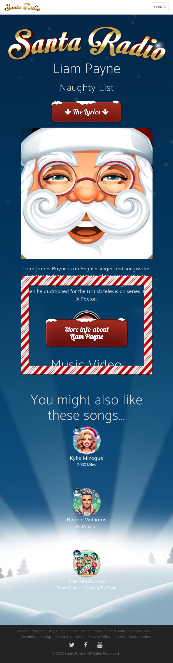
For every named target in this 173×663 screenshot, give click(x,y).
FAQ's (52, 631)
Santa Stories (140, 636)
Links (80, 636)
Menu (161, 8)
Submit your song (75, 631)
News (23, 631)
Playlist (37, 631)
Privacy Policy (99, 636)
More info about (86, 333)
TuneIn (119, 636)
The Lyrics (86, 111)
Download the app (35, 636)
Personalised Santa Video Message (124, 631)
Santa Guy (63, 636)
